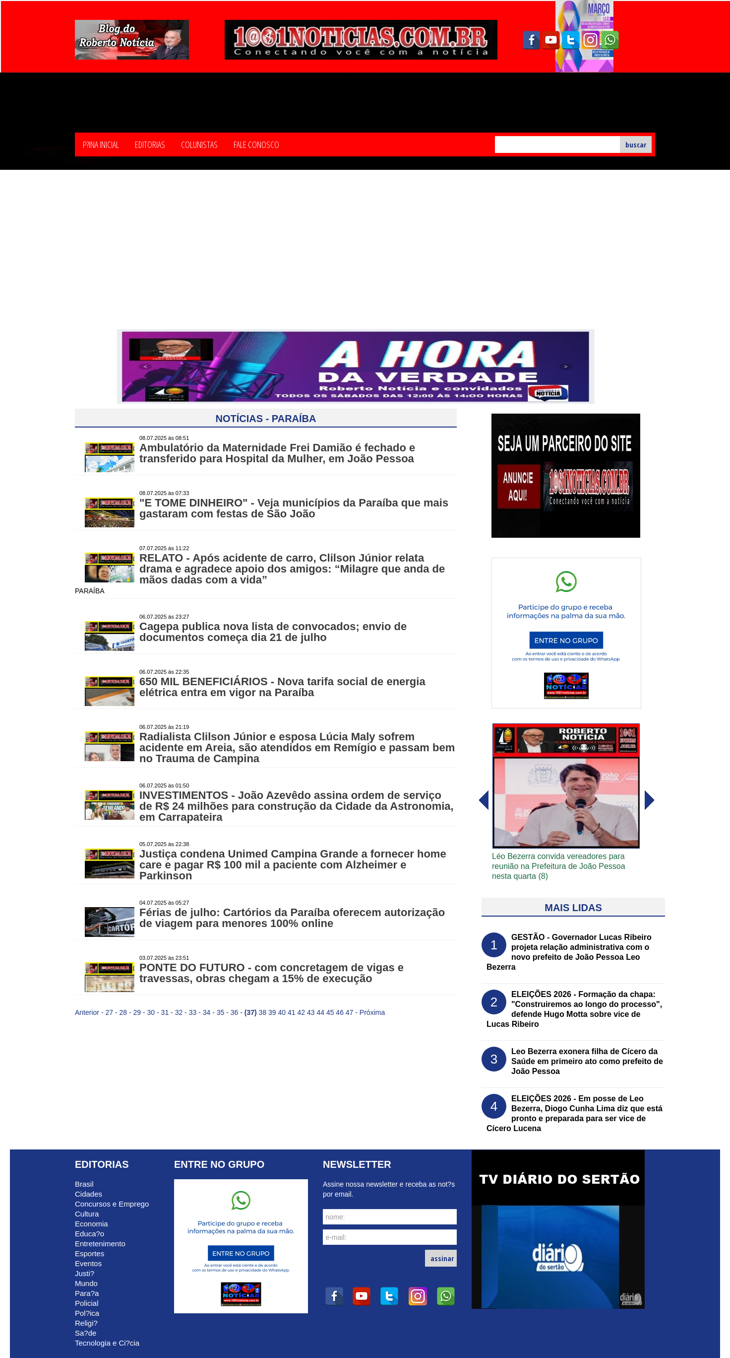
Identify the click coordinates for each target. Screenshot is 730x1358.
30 (151, 1012)
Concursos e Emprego (112, 1204)
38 (263, 1012)
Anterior (87, 1012)
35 (221, 1012)
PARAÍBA (90, 591)
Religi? (86, 1323)
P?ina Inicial (101, 144)
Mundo (86, 1283)
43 (311, 1012)
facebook (531, 40)
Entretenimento (100, 1243)
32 (179, 1012)
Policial (87, 1303)
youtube (551, 40)
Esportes (89, 1253)
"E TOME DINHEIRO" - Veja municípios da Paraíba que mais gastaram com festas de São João (293, 508)
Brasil (84, 1184)
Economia (91, 1223)
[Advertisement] (365, 254)
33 (193, 1012)
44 (320, 1012)
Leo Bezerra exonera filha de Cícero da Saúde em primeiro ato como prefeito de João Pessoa (587, 1061)
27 (109, 1012)
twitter (571, 40)
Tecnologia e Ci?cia (107, 1343)
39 (272, 1012)
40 (282, 1012)
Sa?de (85, 1333)
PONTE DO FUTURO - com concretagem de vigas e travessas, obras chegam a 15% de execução (271, 973)
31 (165, 1012)
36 (235, 1012)
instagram (591, 40)
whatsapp (610, 40)
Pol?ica (87, 1313)
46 (340, 1012)
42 (301, 1012)
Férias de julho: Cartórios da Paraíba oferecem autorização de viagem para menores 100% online (292, 917)
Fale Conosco (256, 144)
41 (292, 1012)
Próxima (372, 1012)
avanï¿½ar (483, 800)
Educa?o (89, 1233)
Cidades (88, 1194)
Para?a (87, 1293)
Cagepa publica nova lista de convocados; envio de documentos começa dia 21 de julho (273, 631)
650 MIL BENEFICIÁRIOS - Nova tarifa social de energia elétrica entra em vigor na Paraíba (282, 687)
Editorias (150, 144)
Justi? (84, 1273)
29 (137, 1012)
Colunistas (199, 144)
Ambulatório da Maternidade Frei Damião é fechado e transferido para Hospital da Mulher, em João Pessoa (277, 453)
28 (123, 1012)
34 (207, 1012)
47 (350, 1012)
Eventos (88, 1263)
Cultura (87, 1214)
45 (330, 1012)
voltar (649, 800)
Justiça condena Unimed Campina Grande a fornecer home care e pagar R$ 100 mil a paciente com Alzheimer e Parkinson (292, 865)
